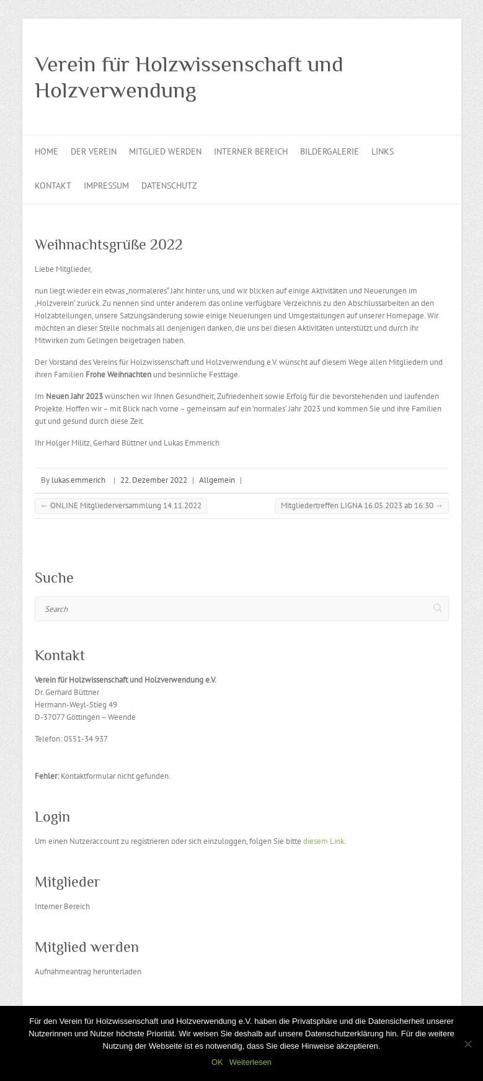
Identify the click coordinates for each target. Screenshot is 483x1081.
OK (217, 1062)
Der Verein (94, 151)
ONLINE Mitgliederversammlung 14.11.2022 (121, 505)
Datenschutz (169, 185)
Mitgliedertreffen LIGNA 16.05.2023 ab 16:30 (362, 505)
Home (46, 151)
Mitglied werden (165, 151)
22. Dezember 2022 (153, 480)
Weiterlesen (250, 1062)
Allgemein (217, 480)
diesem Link (323, 841)
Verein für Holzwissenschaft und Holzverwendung (189, 77)
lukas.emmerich (78, 480)
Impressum (106, 185)
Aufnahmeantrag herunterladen (88, 971)
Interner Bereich (251, 151)
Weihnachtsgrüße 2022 (109, 244)
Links (382, 151)
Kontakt (53, 185)
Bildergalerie (329, 151)
